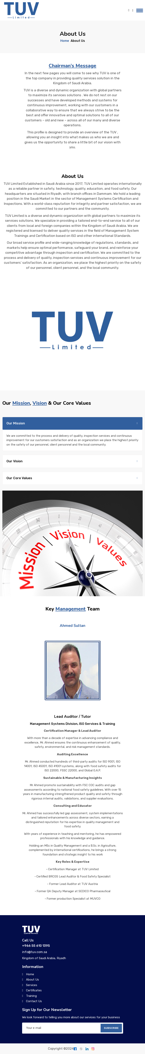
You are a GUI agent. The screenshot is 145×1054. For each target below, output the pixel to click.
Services (31, 985)
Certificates (34, 990)
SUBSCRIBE (111, 1028)
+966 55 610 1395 (36, 946)
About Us (32, 979)
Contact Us (34, 1001)
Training (31, 996)
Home (64, 41)
